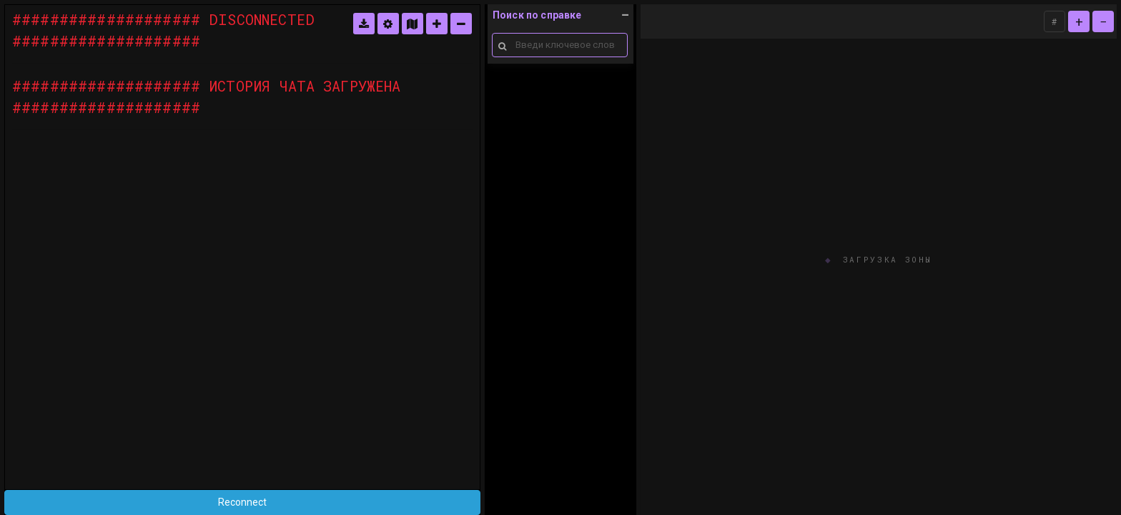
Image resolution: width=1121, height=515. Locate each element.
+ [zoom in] (1079, 21)
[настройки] (388, 23)
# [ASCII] (1054, 21)
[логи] (364, 23)
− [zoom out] (1103, 21)
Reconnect (242, 502)
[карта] (412, 23)
